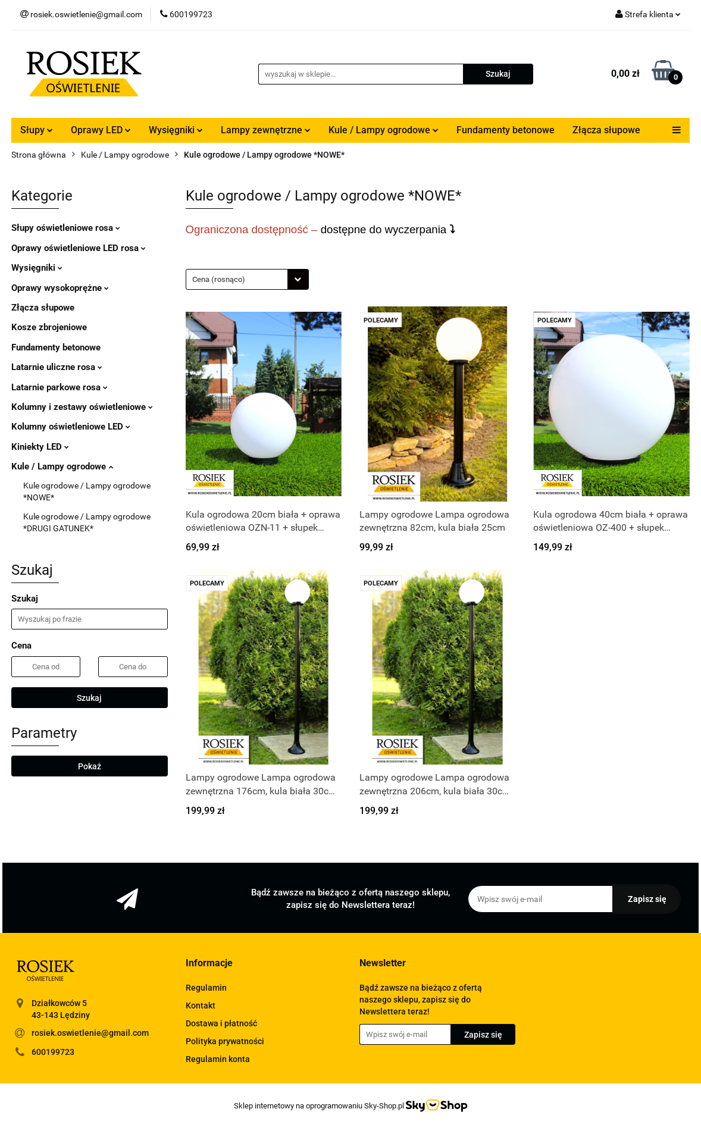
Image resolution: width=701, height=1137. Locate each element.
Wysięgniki (176, 130)
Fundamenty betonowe (505, 130)
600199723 (53, 1052)
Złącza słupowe (606, 130)
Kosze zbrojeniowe (49, 327)
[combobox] (247, 279)
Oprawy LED (101, 130)
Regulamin (206, 987)
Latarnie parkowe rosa (59, 387)
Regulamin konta (218, 1059)
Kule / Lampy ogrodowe (383, 130)
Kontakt (200, 1005)
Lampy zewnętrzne (266, 130)
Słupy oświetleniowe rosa (65, 228)
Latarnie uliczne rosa (56, 367)
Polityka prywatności (225, 1041)
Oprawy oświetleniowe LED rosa (78, 248)
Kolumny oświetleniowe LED (70, 426)
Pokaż (89, 766)
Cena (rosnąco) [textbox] (218, 279)
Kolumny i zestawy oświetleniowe (82, 407)
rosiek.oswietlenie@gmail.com (90, 1033)
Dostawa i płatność (221, 1023)
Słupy (36, 130)
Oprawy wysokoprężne (60, 288)
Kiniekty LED (40, 446)
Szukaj (89, 698)
